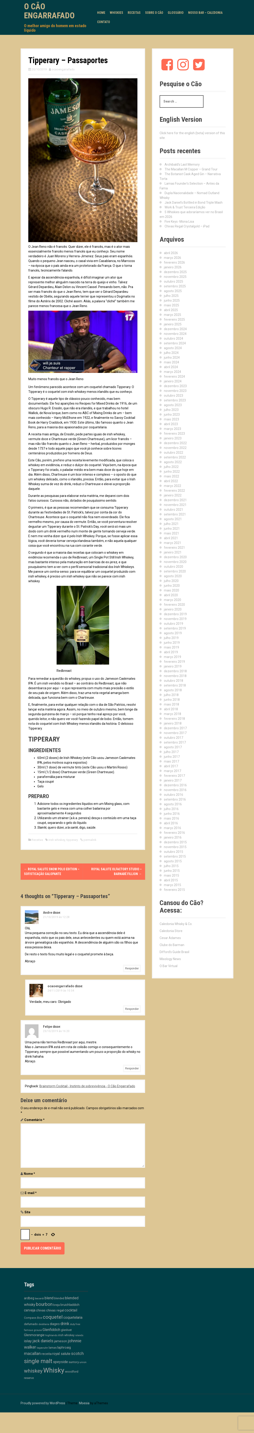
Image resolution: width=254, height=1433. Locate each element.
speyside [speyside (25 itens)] (60, 1362)
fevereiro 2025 (174, 319)
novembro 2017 (175, 733)
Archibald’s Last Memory (182, 164)
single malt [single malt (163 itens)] (38, 1361)
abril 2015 (171, 880)
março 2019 (172, 657)
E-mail (31, 1193)
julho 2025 (171, 296)
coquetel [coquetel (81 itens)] (53, 1317)
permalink (89, 840)
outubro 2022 (173, 452)
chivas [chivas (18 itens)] (41, 1310)
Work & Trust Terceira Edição (185, 207)
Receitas (134, 12)
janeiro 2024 (173, 381)
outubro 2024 (173, 338)
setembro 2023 (175, 400)
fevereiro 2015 (174, 890)
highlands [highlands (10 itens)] (51, 1335)
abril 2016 (171, 823)
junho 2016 (172, 813)
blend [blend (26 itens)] (49, 1298)
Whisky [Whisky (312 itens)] (53, 1370)
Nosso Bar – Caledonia (205, 12)
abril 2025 (171, 310)
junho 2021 (172, 528)
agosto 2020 (173, 576)
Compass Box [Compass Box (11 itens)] (33, 1317)
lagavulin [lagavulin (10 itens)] (42, 1347)
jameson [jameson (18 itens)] (60, 1341)
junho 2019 (172, 642)
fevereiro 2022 (174, 490)
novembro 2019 (175, 619)
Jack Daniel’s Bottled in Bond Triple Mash (194, 202)
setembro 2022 (175, 457)
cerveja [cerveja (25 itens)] (29, 1310)
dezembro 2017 (175, 728)
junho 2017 (172, 756)
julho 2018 (171, 695)
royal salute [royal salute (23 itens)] (61, 1354)
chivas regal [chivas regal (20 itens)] (55, 1310)
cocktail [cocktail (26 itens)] (71, 1310)
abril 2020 (171, 595)
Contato (103, 22)
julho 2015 (171, 866)
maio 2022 (171, 476)
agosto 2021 (173, 519)
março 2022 (172, 486)
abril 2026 (171, 253)
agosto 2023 (173, 405)
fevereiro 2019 (174, 661)
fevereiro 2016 (174, 833)
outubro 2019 (173, 623)
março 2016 (172, 828)
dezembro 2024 (175, 329)
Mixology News (170, 959)
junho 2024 (172, 357)
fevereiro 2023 (174, 433)
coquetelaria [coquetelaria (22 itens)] (72, 1318)
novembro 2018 (175, 676)
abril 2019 (171, 652)
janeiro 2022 (173, 495)
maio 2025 (171, 305)
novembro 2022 (175, 448)
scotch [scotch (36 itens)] (77, 1353)
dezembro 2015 (175, 842)
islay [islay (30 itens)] (28, 1341)
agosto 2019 (173, 633)
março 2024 (172, 372)
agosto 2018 (173, 690)
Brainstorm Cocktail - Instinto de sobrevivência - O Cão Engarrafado (87, 1086)
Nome (29, 1173)
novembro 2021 (175, 505)
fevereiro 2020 (174, 604)
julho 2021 (171, 524)
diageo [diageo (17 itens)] (55, 1324)
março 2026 (172, 258)
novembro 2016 (175, 790)
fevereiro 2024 (174, 376)
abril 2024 (171, 367)
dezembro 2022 (175, 443)
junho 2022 (172, 471)
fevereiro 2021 (174, 547)
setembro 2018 (175, 685)
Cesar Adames (170, 938)
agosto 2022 (173, 462)
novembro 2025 (175, 277)
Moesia (84, 1403)
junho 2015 (172, 871)
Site (27, 1212)
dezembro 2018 (175, 671)
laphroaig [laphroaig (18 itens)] (64, 1347)
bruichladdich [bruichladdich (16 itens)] (69, 1305)
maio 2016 (171, 818)
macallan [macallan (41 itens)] (32, 1353)
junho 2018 (172, 699)
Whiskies (116, 12)
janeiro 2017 (173, 780)
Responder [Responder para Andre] (132, 968)
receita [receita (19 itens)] (46, 1354)
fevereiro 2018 (174, 718)
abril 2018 (171, 709)
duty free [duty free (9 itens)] (75, 1324)
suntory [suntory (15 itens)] (74, 1362)
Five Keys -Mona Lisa (179, 221)
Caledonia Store (171, 931)
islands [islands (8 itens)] (79, 1335)
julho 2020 (171, 581)
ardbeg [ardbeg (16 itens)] (29, 1298)
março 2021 (172, 543)
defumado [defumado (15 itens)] (31, 1324)
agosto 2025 (173, 291)
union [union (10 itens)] (82, 1362)
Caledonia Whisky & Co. (176, 924)
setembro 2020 (175, 571)
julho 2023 (171, 410)
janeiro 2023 (173, 438)
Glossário (176, 12)
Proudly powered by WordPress (43, 1403)
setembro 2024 (175, 343)
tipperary (72, 840)
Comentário (34, 1120)
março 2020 (172, 600)
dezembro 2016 (175, 785)
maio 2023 (171, 419)
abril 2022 (171, 481)
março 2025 (172, 315)
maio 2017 (171, 761)
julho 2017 (171, 752)
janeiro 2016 (173, 837)
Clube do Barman (172, 945)
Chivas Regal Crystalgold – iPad (187, 226)
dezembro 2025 (175, 272)
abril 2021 (171, 538)
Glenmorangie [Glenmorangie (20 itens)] (34, 1335)
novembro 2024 (175, 334)
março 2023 (172, 429)
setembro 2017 (175, 742)
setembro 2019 (175, 628)
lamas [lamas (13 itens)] (53, 1347)
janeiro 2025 (173, 324)
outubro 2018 (173, 680)
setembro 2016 (175, 799)
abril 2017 (171, 766)
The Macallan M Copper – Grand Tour (191, 169)
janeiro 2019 (173, 666)
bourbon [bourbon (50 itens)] (44, 1304)
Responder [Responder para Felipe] (132, 1068)
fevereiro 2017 (174, 775)
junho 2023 (172, 414)
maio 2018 (171, 704)
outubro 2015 (173, 852)
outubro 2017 (173, 737)
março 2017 (172, 771)
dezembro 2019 (175, 614)
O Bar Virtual (168, 966)
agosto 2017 (173, 747)
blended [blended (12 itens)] (59, 1298)
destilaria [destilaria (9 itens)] (43, 1324)
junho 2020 (172, 585)
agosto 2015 (173, 861)
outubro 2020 (173, 566)
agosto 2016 (173, 804)
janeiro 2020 (173, 609)
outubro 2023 (173, 395)
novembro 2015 (175, 847)
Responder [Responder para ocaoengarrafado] (132, 1009)
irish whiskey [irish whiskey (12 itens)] (66, 1335)
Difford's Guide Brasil (174, 952)
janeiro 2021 (173, 552)
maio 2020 (171, 590)
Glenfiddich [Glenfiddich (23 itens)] (51, 1330)
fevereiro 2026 (174, 262)
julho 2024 (171, 353)
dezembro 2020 (175, 557)
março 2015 (172, 885)
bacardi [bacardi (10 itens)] (39, 1298)
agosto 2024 (173, 348)
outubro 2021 (173, 509)
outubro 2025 (173, 281)
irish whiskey (56, 840)
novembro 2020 (175, 562)
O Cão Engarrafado (49, 11)
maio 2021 (171, 533)
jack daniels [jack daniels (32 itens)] (42, 1341)
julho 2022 (171, 467)
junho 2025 (172, 300)
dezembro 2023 (175, 386)
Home (101, 12)
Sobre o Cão (154, 12)
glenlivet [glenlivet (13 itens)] (66, 1330)
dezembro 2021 (175, 500)
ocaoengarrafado (63, 69)
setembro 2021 (175, 514)
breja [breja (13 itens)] (56, 1305)
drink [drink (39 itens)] (64, 1323)
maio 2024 (171, 362)
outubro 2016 (173, 794)
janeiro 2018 (173, 723)
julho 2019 (171, 638)
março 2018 (172, 714)
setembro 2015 (175, 856)
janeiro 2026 (173, 267)
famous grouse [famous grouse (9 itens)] (33, 1330)
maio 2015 (171, 875)
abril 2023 (171, 424)
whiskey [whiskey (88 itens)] (33, 1371)
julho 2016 (171, 809)
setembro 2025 (175, 286)
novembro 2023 (175, 391)
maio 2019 (171, 647)
